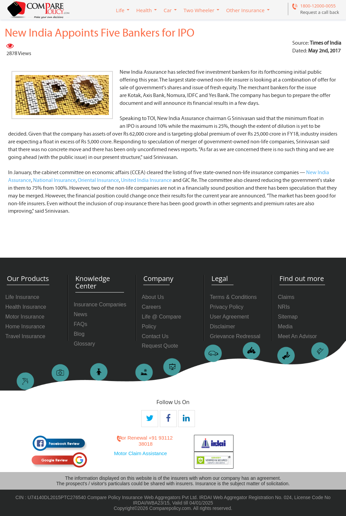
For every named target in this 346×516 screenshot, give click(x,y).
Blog (79, 334)
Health (144, 10)
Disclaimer (222, 326)
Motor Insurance (25, 317)
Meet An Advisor (297, 336)
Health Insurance (25, 307)
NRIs (284, 307)
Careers (151, 307)
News (80, 314)
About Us (153, 297)
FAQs (80, 324)
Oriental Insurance (98, 180)
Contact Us (155, 336)
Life (120, 10)
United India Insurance (146, 180)
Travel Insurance (25, 336)
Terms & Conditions (233, 297)
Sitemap (288, 317)
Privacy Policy (227, 307)
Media (285, 326)
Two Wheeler (198, 10)
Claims (286, 297)
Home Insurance (25, 326)
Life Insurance (22, 297)
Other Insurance (245, 10)
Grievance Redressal (235, 336)
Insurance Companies (100, 304)
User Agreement (229, 317)
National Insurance (54, 180)
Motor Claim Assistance (140, 453)
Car (168, 10)
